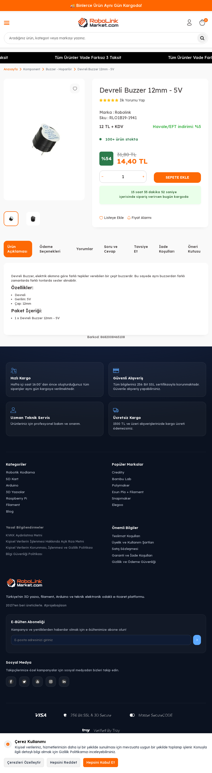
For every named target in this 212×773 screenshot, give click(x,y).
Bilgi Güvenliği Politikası (24, 554)
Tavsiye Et (141, 249)
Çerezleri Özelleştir (24, 762)
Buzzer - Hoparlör (59, 69)
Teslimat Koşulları (126, 536)
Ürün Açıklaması (17, 249)
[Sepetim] (202, 23)
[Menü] (6, 23)
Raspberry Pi (16, 498)
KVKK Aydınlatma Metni (24, 535)
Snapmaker (121, 498)
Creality (118, 472)
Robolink (123, 112)
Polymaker (121, 485)
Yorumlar (84, 249)
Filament (13, 504)
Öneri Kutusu (194, 249)
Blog (9, 511)
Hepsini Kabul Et (100, 762)
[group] (44, 139)
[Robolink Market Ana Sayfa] (106, 583)
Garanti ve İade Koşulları (132, 555)
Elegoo (117, 504)
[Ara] (202, 38)
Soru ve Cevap (111, 249)
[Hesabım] (189, 23)
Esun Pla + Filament (128, 492)
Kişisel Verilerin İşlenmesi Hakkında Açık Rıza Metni (45, 541)
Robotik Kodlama (20, 472)
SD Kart (12, 479)
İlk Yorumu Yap (132, 100)
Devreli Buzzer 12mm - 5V (96, 69)
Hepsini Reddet (63, 762)
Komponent (31, 69)
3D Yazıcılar (15, 492)
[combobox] (106, 38)
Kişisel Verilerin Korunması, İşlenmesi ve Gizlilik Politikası (49, 547)
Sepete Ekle (177, 177)
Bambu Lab (121, 479)
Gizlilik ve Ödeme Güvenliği (134, 561)
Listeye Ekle (111, 217)
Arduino (12, 485)
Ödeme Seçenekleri (50, 249)
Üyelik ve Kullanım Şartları (133, 542)
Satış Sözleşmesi (125, 548)
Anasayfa (11, 69)
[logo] (98, 23)
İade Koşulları (166, 249)
